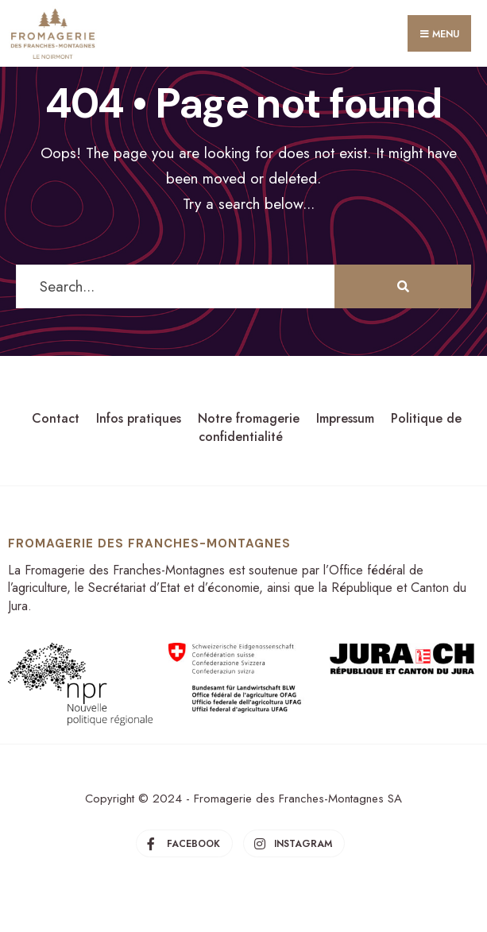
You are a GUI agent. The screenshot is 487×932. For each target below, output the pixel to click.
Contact (55, 418)
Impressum (345, 418)
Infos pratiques (138, 418)
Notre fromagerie (249, 418)
